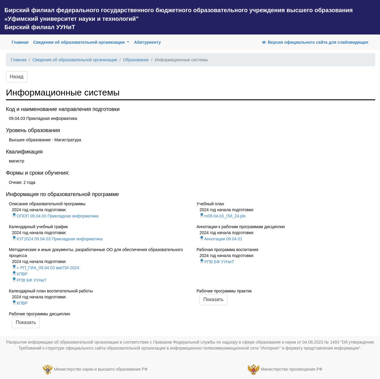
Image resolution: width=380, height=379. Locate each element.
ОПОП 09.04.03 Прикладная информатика (55, 216)
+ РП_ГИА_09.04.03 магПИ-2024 (45, 267)
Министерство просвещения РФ (291, 369)
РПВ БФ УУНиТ (29, 280)
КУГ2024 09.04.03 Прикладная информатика (57, 239)
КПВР (20, 274)
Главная (21, 42)
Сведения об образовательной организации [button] (79, 42)
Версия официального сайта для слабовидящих (314, 42)
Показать (213, 299)
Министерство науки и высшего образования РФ (101, 369)
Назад (16, 76)
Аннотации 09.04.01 (221, 239)
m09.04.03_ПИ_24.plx (223, 216)
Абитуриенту (147, 42)
